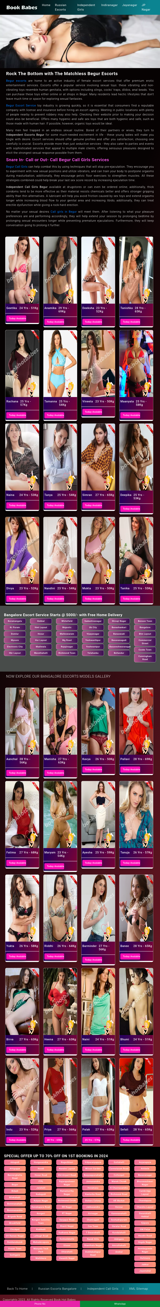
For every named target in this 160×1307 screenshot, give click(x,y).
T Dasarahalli (93, 1232)
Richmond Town (66, 653)
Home (46, 5)
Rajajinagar (67, 646)
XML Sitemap (138, 1288)
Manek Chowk (119, 1181)
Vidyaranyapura (93, 1162)
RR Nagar (67, 1207)
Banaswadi (119, 634)
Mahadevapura (41, 1242)
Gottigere (15, 1255)
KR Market (119, 1200)
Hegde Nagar (145, 1242)
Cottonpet (119, 1175)
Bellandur (119, 653)
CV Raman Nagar (15, 1236)
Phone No (40, 1303)
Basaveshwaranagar (120, 646)
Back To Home (17, 1288)
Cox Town (93, 1226)
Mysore (15, 640)
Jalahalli (41, 1188)
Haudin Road (145, 1235)
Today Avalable (17, 318)
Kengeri (41, 1213)
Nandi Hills (93, 1239)
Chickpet (15, 1229)
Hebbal (41, 621)
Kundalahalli (119, 1232)
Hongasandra (41, 1162)
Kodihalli (41, 1229)
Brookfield (15, 1223)
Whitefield (66, 621)
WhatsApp (120, 1303)
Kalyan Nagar (41, 1200)
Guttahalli (119, 1162)
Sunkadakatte (67, 1239)
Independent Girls (86, 7)
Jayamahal (145, 1271)
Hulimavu (145, 1258)
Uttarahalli (67, 1251)
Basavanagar (145, 1175)
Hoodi (41, 1168)
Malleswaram (67, 634)
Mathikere (41, 1258)
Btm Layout (145, 634)
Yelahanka (93, 653)
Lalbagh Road (41, 1236)
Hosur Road (41, 1175)
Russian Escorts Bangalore (57, 1288)
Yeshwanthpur (93, 640)
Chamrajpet (93, 1220)
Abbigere (119, 1239)
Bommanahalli (15, 1204)
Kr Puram (15, 627)
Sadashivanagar (93, 621)
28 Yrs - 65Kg (54, 1140)
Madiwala (41, 646)
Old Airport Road (67, 1175)
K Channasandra (119, 1188)
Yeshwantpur (93, 646)
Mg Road (67, 640)
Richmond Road (119, 1194)
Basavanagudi (119, 640)
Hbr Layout (15, 653)
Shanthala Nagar (93, 1245)
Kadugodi (41, 1194)
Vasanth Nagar (67, 1258)
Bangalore (145, 627)
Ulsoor (67, 1245)
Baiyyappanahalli (93, 1175)
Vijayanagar (93, 634)
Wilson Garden (93, 1168)
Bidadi (15, 1191)
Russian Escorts (60, 7)
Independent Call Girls (103, 1288)
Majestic (67, 627)
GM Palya (145, 1229)
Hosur (41, 634)
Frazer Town (14, 1248)
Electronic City (15, 646)
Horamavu (93, 1188)
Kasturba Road (93, 1194)
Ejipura (145, 1223)
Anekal (119, 1252)
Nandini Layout (67, 1168)
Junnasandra (93, 1181)
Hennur (119, 1207)
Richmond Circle (67, 1200)
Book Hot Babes (65, 1299)
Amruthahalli (119, 1245)
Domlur (15, 634)
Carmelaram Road (119, 1168)
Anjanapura (145, 1162)
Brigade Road (15, 1216)
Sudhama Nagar (67, 1232)
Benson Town (145, 621)
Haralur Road (119, 1226)
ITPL (41, 1181)
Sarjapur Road (67, 1220)
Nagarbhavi (67, 1162)
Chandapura (145, 1200)
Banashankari (119, 627)
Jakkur (145, 1264)
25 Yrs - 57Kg (92, 1140)
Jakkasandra (93, 1207)
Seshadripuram (119, 1220)
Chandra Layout (145, 1207)
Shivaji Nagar (119, 621)
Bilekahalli (15, 1197)
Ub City (93, 627)
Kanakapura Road (41, 1207)
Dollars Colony (93, 1200)
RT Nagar (67, 1213)
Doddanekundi (14, 1242)
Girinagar (93, 1213)
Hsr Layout (41, 640)
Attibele (145, 1168)
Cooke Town (145, 650)
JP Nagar (146, 7)
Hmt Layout (41, 627)
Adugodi (15, 1162)
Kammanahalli (119, 1213)
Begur (15, 1184)
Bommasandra (15, 1210)
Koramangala (15, 621)
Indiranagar (109, 5)
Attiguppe (15, 1168)
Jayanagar (129, 5)
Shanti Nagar (67, 1226)
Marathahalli (41, 653)
